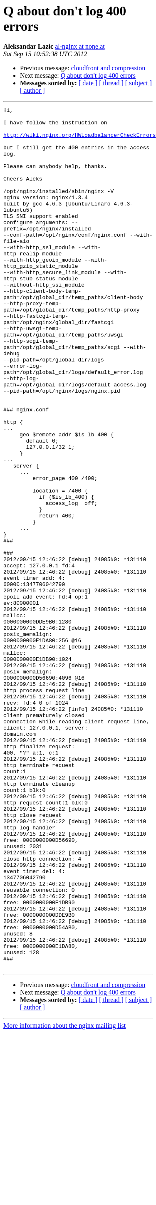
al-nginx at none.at (80, 46)
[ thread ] (111, 83)
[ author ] (32, 90)
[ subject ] (138, 83)
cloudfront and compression (108, 68)
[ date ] (88, 83)
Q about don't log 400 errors (98, 75)
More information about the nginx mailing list (64, 1197)
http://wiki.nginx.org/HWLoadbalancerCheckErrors (79, 141)
